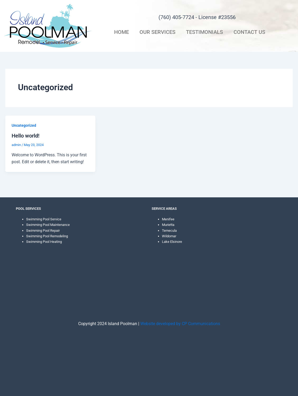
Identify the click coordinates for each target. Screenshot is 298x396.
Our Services (157, 32)
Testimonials (204, 32)
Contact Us (249, 32)
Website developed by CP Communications (180, 323)
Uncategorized (24, 125)
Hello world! (25, 136)
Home (121, 32)
